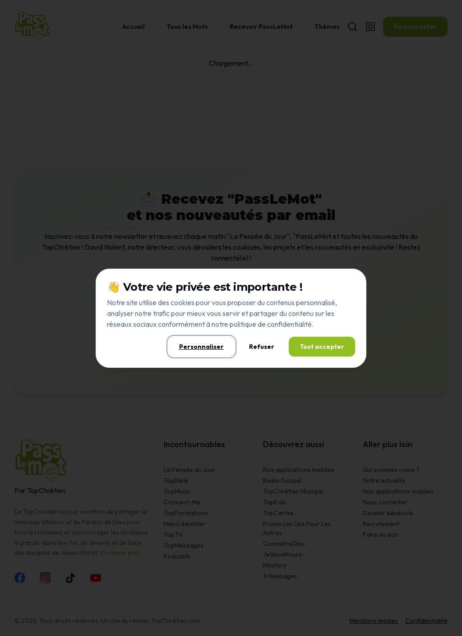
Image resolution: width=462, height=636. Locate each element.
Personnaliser (201, 347)
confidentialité (289, 324)
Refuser (261, 347)
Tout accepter (322, 347)
